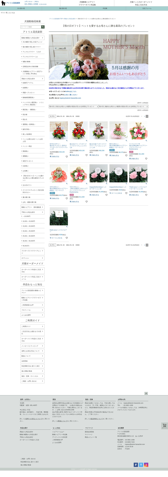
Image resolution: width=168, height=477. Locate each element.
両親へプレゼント (29, 92)
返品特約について (97, 419)
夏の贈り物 (26, 197)
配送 (54, 399)
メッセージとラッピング (30, 346)
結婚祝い (26, 88)
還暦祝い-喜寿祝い (29, 124)
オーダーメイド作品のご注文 (29, 440)
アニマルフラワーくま (30, 57)
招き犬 (25, 119)
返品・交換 (89, 399)
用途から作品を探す (28, 79)
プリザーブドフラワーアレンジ (31, 252)
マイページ (89, 428)
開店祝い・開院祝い (29, 109)
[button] (141, 116)
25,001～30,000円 (29, 236)
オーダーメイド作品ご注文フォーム (31, 278)
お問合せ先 (121, 399)
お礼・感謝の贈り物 (29, 202)
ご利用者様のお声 (28, 305)
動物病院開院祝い (29, 97)
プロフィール (26, 310)
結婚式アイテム (28, 83)
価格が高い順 (70, 116)
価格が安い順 (60, 116)
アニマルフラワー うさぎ (32, 52)
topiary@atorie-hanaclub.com (70, 98)
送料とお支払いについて (34, 419)
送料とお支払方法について (31, 351)
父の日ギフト (27, 185)
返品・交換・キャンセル (30, 376)
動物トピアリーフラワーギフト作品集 (31, 299)
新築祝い (26, 151)
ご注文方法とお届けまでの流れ (31, 332)
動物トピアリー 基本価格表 (31, 207)
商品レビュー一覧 (91, 437)
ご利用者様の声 (57, 440)
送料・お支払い (25, 399)
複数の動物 (26, 61)
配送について (26, 356)
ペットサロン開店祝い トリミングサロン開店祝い (33, 104)
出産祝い (26, 166)
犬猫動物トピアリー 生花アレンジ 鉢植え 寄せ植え (33, 73)
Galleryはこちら (70, 91)
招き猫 (25, 114)
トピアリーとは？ (58, 432)
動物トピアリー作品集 (59, 434)
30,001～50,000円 (29, 241)
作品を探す (24, 428)
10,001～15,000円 (29, 221)
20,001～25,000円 (29, 231)
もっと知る (56, 428)
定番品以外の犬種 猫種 (30, 66)
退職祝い (26, 156)
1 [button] (144, 116)
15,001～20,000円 (29, 226)
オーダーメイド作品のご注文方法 (31, 271)
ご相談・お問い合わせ (29, 381)
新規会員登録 (89, 432)
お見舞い (26, 171)
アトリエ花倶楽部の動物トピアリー (31, 292)
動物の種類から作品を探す (31, 38)
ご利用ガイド (26, 326)
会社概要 (121, 428)
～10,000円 (26, 216)
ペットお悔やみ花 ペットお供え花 (33, 140)
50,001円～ (26, 246)
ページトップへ (146, 393)
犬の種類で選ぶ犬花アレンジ (32, 42)
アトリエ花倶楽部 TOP (56, 18)
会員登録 (25, 361)
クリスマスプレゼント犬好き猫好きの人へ (33, 191)
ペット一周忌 (27, 146)
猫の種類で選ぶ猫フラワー (32, 47)
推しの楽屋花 (27, 134)
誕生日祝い (26, 129)
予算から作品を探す (28, 212)
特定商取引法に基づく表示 (31, 366)
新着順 (78, 116)
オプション (25, 258)
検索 (42, 26)
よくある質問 (26, 315)
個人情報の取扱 (27, 371)
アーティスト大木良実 (59, 437)
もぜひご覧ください (70, 95)
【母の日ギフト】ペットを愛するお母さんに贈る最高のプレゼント (33, 178)
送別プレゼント (28, 161)
